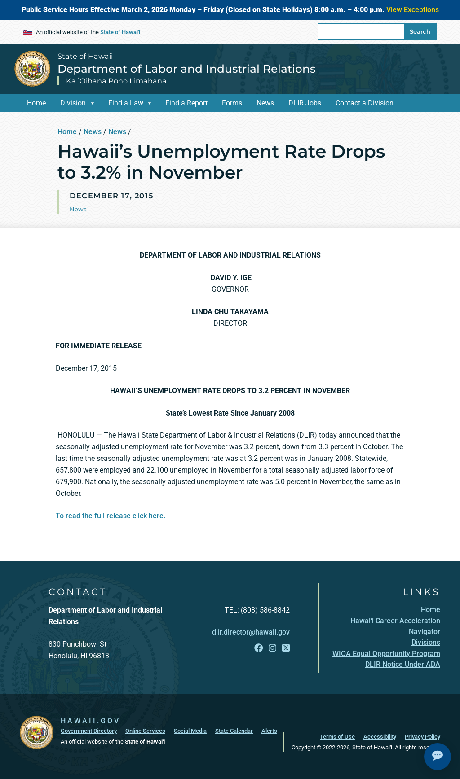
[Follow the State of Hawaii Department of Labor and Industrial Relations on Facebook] (258, 648)
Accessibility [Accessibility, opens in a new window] (379, 736)
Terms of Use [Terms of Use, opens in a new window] (337, 736)
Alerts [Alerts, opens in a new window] (269, 730)
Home (36, 103)
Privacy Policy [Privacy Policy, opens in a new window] (422, 736)
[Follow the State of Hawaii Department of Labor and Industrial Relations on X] (286, 648)
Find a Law (125, 103)
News (265, 103)
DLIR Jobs (304, 103)
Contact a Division (365, 103)
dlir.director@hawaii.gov (251, 632)
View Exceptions (412, 9)
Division (73, 103)
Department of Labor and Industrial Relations (186, 68)
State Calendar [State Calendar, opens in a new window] (234, 730)
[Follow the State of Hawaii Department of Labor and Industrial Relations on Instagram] (272, 648)
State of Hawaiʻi (120, 32)
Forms (232, 103)
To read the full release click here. (110, 516)
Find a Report (186, 103)
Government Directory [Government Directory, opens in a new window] (89, 730)
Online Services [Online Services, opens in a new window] (145, 730)
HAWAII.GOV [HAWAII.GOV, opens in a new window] (90, 721)
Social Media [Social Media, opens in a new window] (190, 730)
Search (420, 31)
